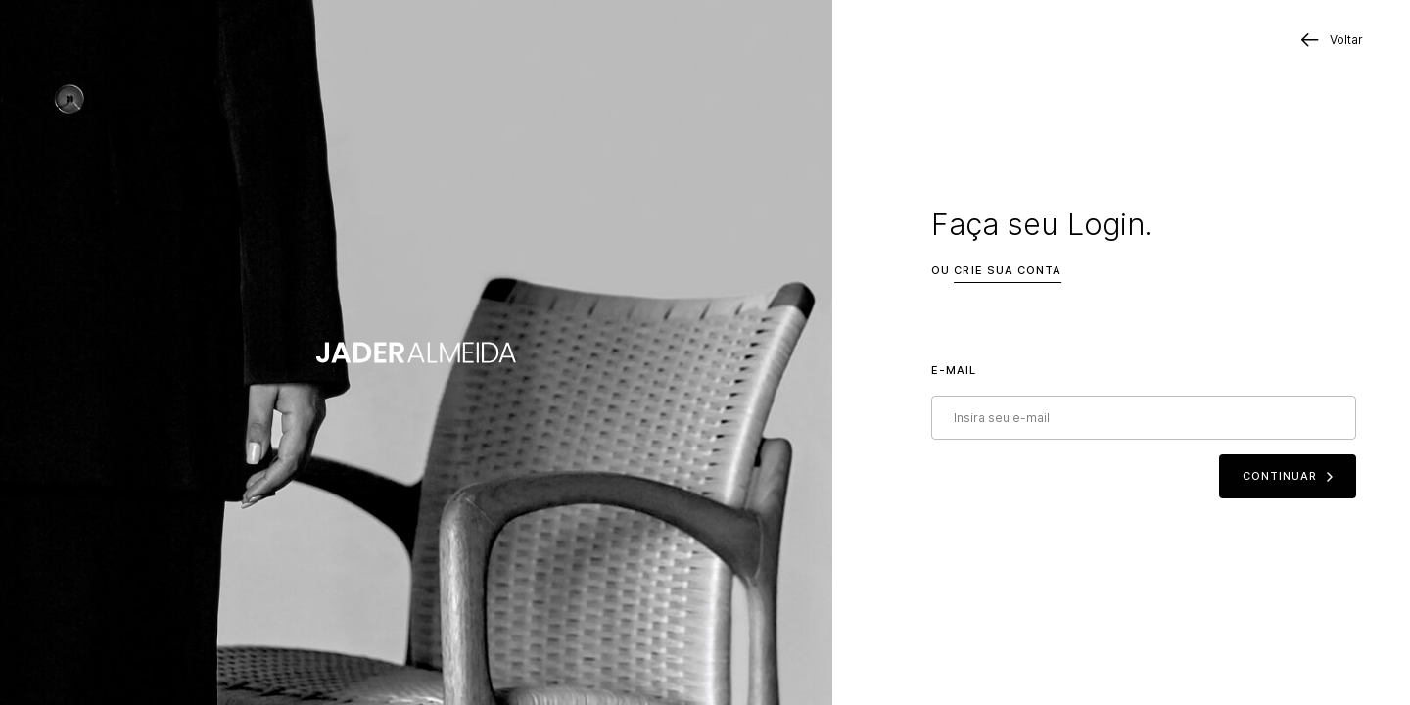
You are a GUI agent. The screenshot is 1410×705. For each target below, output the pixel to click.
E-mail (953, 370)
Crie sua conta (1007, 270)
